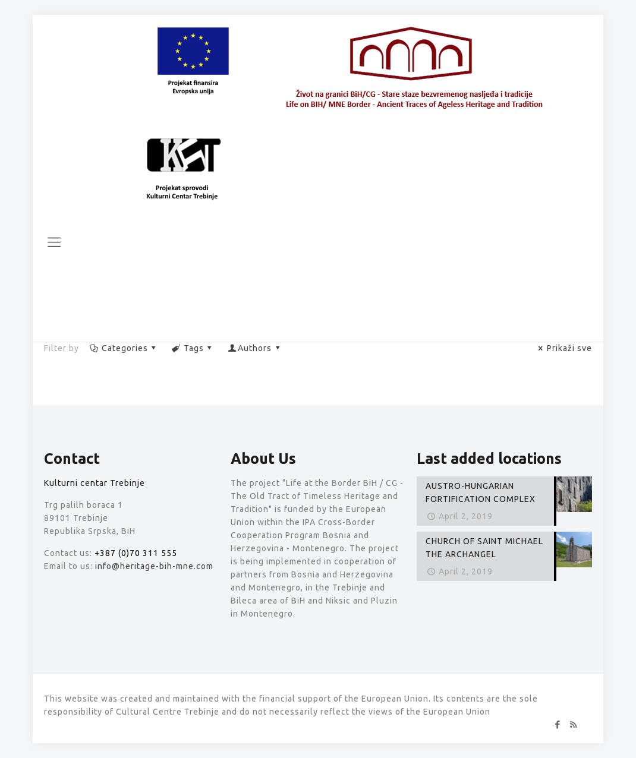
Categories (123, 348)
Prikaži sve (563, 348)
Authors (255, 348)
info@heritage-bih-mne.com (154, 566)
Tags (193, 348)
